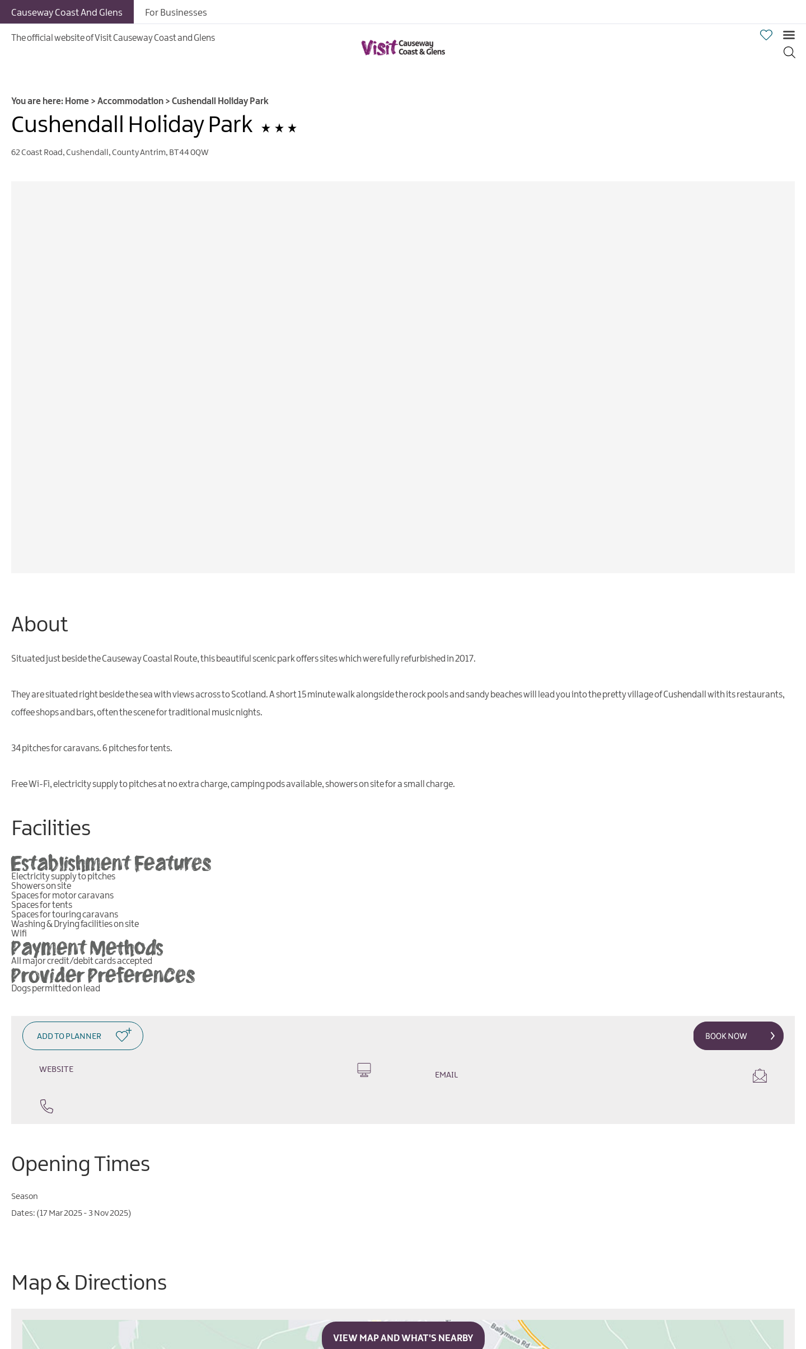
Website (205, 1070)
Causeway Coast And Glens (67, 13)
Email (601, 1076)
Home (77, 101)
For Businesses (176, 13)
